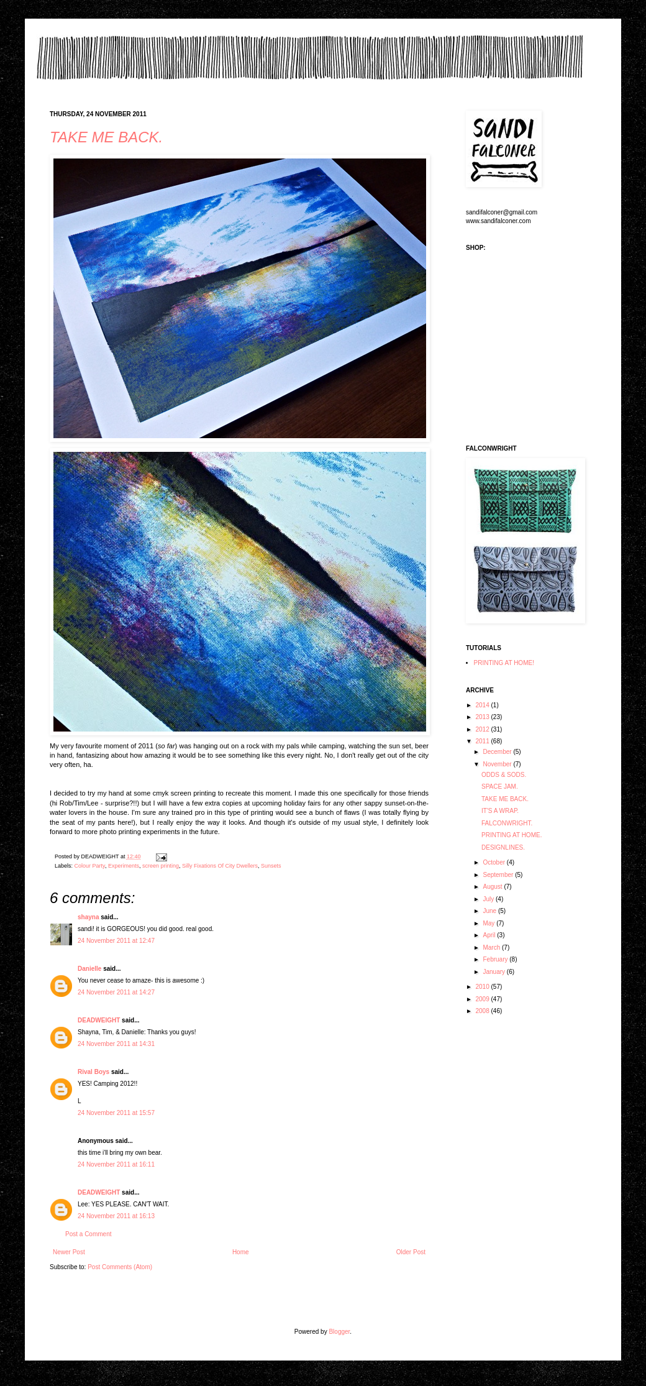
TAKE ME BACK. (106, 137)
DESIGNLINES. (503, 847)
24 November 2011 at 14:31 (116, 1043)
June (490, 910)
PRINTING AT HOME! (504, 662)
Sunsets (271, 866)
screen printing (160, 866)
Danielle (89, 968)
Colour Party (90, 866)
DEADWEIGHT (99, 1020)
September (499, 874)
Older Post (410, 1252)
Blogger (339, 1331)
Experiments (123, 866)
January (494, 971)
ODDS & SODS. (503, 774)
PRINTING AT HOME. (511, 835)
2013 (483, 717)
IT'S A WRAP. (500, 810)
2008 (483, 1010)
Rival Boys (93, 1071)
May (489, 923)
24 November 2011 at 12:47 (116, 940)
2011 (483, 741)
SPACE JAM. (499, 786)
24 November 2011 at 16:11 (116, 1164)
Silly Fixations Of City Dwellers (220, 866)
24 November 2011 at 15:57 (116, 1112)
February (496, 959)
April (490, 935)
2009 (483, 999)
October (494, 862)
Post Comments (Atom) (120, 1267)
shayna (88, 917)
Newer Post (69, 1252)
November (498, 764)
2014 (483, 705)
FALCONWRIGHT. (506, 823)
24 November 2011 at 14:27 (116, 992)
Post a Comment (88, 1234)
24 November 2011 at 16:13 (116, 1216)
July (489, 899)
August (493, 886)
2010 (483, 986)
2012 (483, 729)
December (498, 751)
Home (240, 1252)
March (492, 947)
